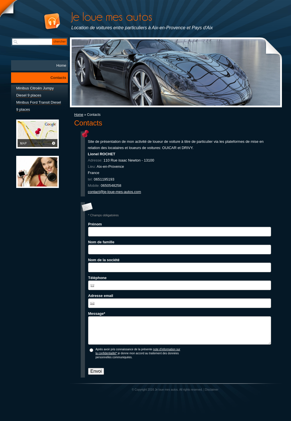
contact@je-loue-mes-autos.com (114, 192)
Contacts (58, 78)
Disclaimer (212, 389)
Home (78, 115)
